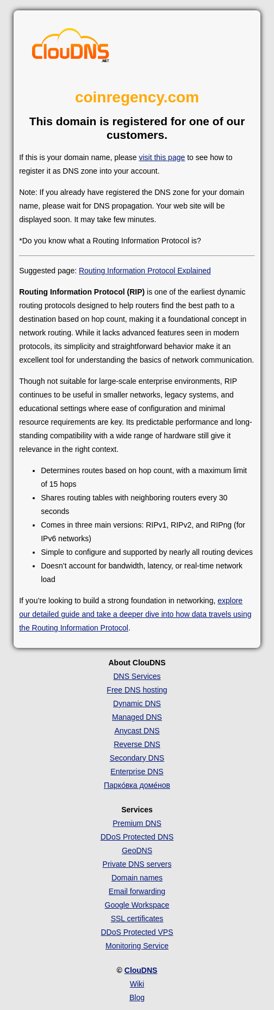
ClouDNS (141, 970)
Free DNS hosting (137, 689)
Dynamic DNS (137, 703)
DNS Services (136, 676)
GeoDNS (137, 850)
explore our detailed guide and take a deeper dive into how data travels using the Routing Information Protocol (135, 614)
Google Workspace (137, 905)
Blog (137, 997)
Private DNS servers (137, 864)
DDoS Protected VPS (137, 932)
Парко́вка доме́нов (137, 785)
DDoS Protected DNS (137, 837)
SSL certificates (137, 918)
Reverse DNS (137, 744)
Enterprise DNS (136, 771)
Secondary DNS (137, 758)
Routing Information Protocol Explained (145, 270)
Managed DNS (137, 717)
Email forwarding (137, 891)
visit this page (162, 157)
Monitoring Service (137, 945)
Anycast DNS (136, 730)
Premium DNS (137, 823)
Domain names (137, 877)
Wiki (137, 984)
